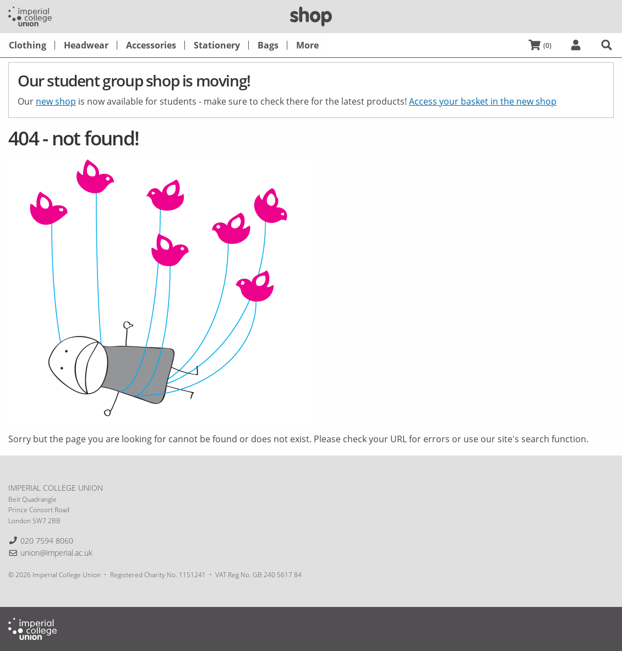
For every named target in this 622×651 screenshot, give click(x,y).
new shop (56, 101)
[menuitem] (27, 45)
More (307, 45)
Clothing (27, 45)
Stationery (217, 45)
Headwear (86, 45)
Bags (268, 45)
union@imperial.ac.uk (56, 552)
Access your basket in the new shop (482, 101)
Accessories (151, 45)
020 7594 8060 (46, 540)
